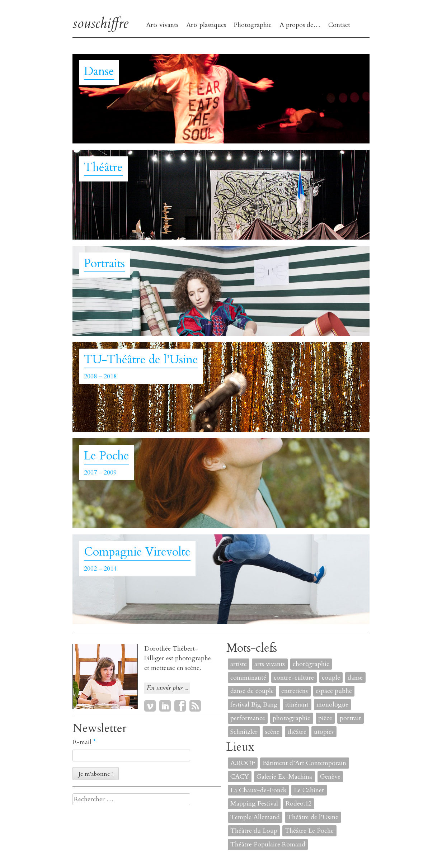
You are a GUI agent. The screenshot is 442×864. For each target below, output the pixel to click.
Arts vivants (162, 24)
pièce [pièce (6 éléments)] (325, 718)
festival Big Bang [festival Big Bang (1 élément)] (254, 704)
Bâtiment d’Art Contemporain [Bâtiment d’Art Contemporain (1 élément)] (304, 763)
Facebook (180, 706)
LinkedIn (165, 706)
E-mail (84, 742)
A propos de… (299, 24)
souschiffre (100, 23)
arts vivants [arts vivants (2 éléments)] (269, 664)
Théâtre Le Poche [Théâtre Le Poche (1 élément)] (309, 830)
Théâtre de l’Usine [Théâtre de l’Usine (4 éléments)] (312, 817)
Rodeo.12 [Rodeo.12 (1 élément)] (298, 803)
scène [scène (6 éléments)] (272, 731)
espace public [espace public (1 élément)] (334, 690)
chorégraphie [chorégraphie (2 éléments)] (311, 664)
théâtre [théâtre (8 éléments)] (296, 731)
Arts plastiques (206, 24)
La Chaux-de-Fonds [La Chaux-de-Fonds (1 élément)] (258, 790)
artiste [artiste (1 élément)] (238, 664)
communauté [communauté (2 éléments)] (248, 677)
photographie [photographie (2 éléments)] (291, 718)
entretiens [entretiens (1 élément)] (294, 690)
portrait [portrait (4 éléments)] (350, 718)
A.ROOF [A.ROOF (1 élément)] (242, 763)
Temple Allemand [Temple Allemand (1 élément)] (255, 817)
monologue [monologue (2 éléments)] (332, 704)
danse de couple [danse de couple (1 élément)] (252, 690)
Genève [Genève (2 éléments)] (330, 776)
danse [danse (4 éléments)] (355, 677)
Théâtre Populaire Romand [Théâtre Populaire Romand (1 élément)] (267, 844)
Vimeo (150, 706)
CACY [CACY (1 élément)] (239, 776)
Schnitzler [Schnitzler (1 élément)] (244, 731)
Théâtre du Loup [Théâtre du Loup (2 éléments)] (253, 830)
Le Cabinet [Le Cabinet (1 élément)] (309, 790)
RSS (195, 706)
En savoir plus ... (167, 688)
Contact (339, 24)
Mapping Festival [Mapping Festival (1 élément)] (254, 803)
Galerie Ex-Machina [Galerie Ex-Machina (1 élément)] (284, 776)
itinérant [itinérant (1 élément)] (297, 704)
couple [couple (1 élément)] (331, 677)
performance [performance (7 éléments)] (247, 718)
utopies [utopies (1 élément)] (324, 731)
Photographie (253, 24)
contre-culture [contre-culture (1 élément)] (294, 677)
